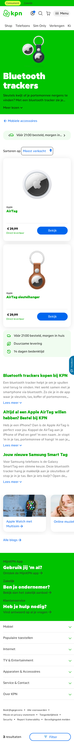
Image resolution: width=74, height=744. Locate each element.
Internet (9, 649)
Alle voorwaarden (37, 710)
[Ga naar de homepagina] (12, 13)
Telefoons (22, 26)
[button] (37, 107)
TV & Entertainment (18, 660)
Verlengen (57, 26)
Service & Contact (16, 683)
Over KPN (10, 694)
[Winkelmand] (48, 13)
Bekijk (52, 230)
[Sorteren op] (37, 151)
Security (7, 719)
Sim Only (39, 26)
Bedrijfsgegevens (12, 710)
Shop (8, 26)
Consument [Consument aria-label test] (12, 3)
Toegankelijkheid (48, 714)
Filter (50, 737)
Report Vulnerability (28, 719)
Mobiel (8, 626)
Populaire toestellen (18, 638)
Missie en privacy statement (19, 714)
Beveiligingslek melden (57, 719)
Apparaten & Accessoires (21, 671)
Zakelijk (28, 3)
